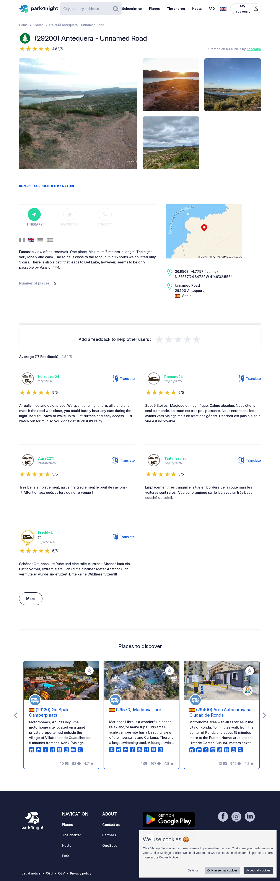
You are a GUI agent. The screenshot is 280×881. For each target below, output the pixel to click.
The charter (176, 8)
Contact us (111, 824)
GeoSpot (109, 845)
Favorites (69, 217)
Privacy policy (80, 873)
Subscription (132, 8)
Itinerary (34, 217)
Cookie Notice (168, 857)
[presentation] (15, 715)
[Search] (91, 8)
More (30, 599)
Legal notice (31, 873)
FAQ (212, 8)
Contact (105, 217)
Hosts (197, 8)
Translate (123, 378)
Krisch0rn (254, 49)
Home (23, 25)
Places (154, 8)
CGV (61, 873)
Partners (109, 835)
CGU (49, 873)
